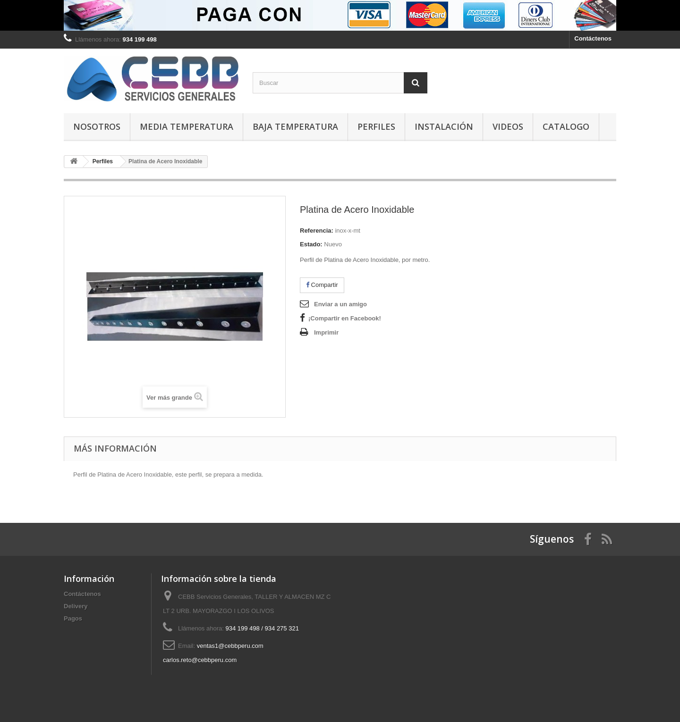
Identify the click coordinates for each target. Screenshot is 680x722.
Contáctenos (593, 38)
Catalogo (566, 126)
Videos (508, 126)
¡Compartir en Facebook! (344, 318)
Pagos (73, 618)
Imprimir (326, 332)
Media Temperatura (186, 126)
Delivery (76, 606)
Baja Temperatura (295, 126)
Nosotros (96, 126)
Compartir (322, 284)
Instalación (444, 126)
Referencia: (316, 230)
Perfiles (376, 126)
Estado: (311, 244)
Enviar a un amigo (340, 304)
